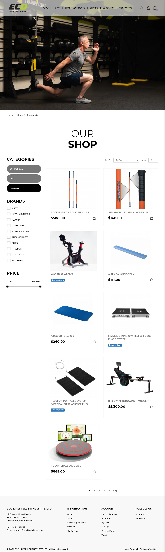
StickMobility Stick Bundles (70, 212)
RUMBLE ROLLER (20, 231)
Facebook (140, 518)
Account (106, 518)
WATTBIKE (17, 260)
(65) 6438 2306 (18, 527)
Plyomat (17, 220)
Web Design (131, 549)
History (105, 527)
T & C (104, 535)
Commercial (16, 169)
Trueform (17, 249)
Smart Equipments (76, 522)
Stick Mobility (20, 237)
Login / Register (109, 514)
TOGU (15, 243)
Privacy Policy (108, 531)
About (70, 514)
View (144, 160)
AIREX (15, 208)
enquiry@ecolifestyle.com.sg (28, 530)
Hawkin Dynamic (21, 214)
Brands (71, 527)
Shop (20, 115)
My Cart (105, 522)
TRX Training (19, 254)
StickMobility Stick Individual (128, 212)
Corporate (32, 115)
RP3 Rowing (18, 225)
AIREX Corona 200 (62, 335)
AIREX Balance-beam (121, 274)
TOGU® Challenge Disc (66, 465)
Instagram (141, 514)
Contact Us (72, 531)
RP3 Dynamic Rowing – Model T (128, 400)
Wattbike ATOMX (62, 274)
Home (10, 115)
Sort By (108, 160)
